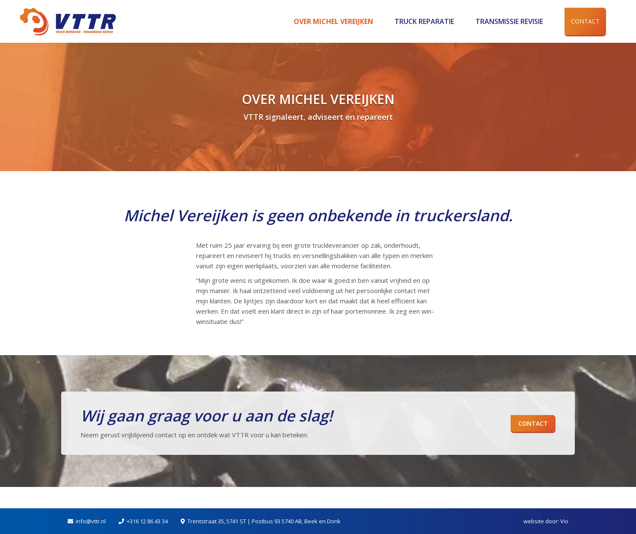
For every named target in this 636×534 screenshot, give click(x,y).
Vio (564, 521)
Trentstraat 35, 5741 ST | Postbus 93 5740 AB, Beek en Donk (264, 521)
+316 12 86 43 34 (147, 521)
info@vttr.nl (91, 521)
